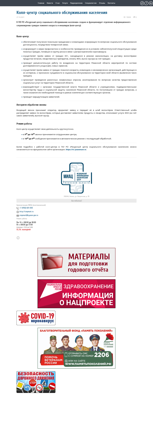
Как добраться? (76, 201)
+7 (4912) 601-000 (26, 208)
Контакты (111, 3)
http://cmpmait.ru (27, 211)
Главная (41, 3)
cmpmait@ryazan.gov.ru (29, 215)
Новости (50, 3)
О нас (58, 3)
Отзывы (102, 3)
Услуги (65, 3)
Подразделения (76, 3)
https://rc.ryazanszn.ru (76, 149)
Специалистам (91, 3)
